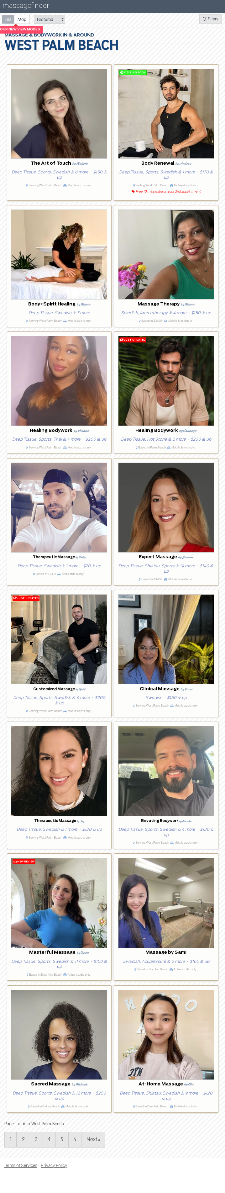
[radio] (8, 19)
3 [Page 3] (36, 1140)
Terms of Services (20, 1165)
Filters (210, 19)
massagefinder (26, 7)
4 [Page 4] (49, 1140)
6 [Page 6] (74, 1140)
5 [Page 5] (61, 1140)
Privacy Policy (54, 1165)
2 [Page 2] (23, 1140)
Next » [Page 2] (93, 1140)
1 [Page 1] (11, 1140)
